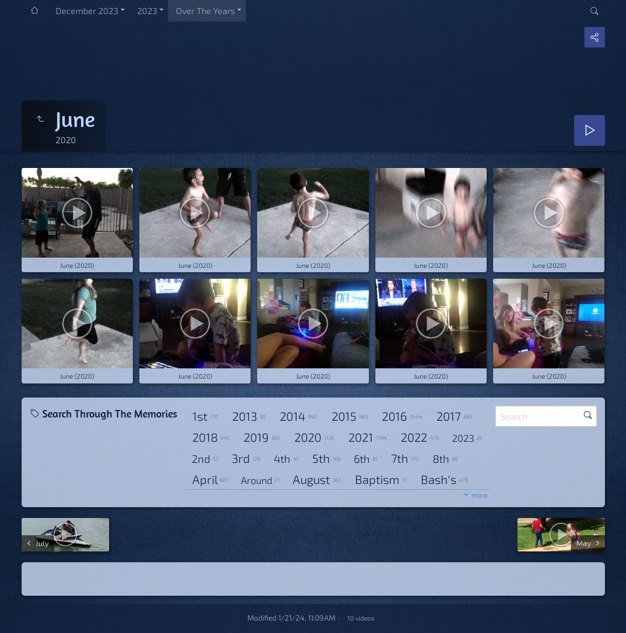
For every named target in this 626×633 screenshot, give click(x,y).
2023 (147, 10)
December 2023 (87, 10)
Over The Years (205, 10)
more (479, 495)
